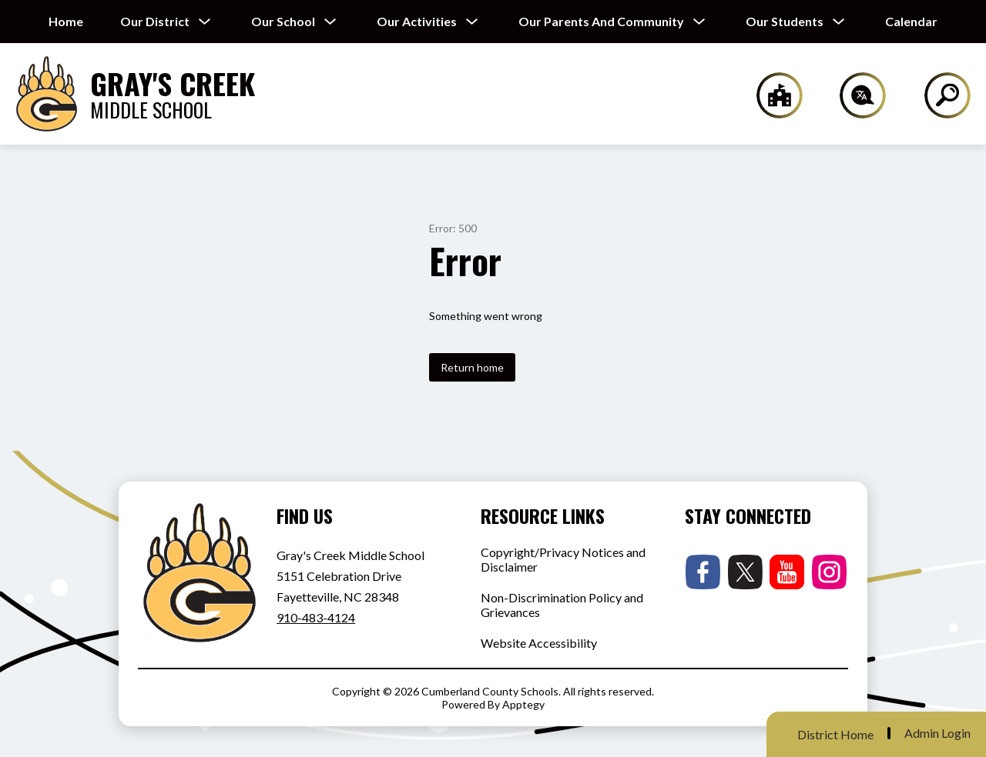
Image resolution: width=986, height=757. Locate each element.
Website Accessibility (539, 642)
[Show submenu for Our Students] (784, 21)
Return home (472, 367)
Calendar (911, 21)
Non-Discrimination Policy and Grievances (562, 604)
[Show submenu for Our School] (283, 21)
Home (66, 21)
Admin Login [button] (937, 733)
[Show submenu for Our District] (154, 21)
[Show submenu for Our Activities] (417, 21)
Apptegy (523, 704)
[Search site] (938, 95)
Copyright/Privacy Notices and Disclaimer (563, 559)
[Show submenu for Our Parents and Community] (601, 21)
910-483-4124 (316, 617)
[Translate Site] (854, 95)
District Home (835, 734)
